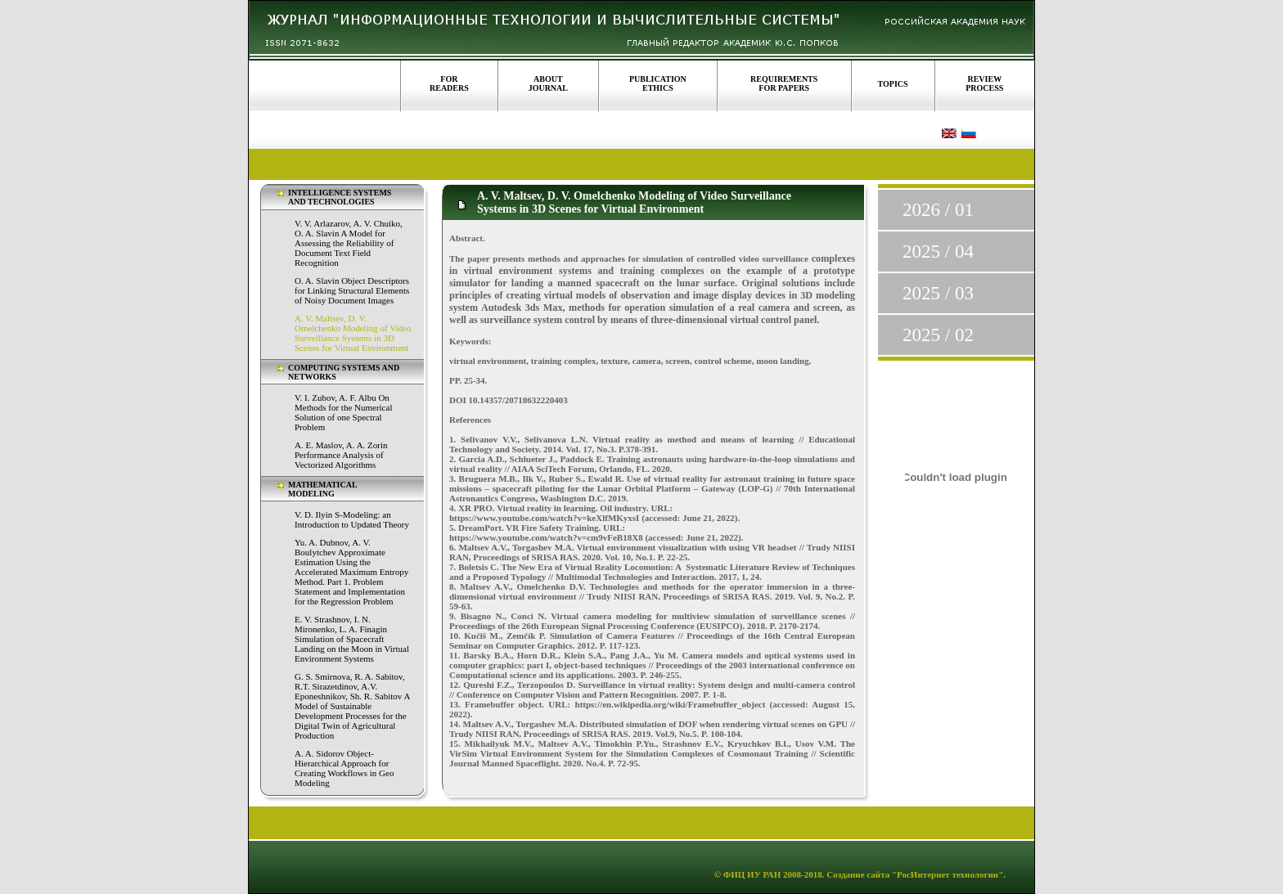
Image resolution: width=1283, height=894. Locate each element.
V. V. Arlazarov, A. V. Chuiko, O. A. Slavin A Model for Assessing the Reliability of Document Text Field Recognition (349, 242)
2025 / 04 (938, 251)
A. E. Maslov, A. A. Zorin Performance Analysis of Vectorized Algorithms (341, 454)
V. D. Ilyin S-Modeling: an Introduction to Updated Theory (352, 519)
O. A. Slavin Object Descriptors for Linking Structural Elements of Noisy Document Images (352, 290)
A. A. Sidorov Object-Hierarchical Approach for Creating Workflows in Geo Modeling (344, 768)
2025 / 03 (938, 293)
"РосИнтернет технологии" (946, 874)
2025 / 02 (938, 335)
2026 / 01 (938, 210)
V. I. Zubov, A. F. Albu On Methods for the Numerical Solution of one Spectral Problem (343, 412)
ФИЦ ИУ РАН (752, 874)
